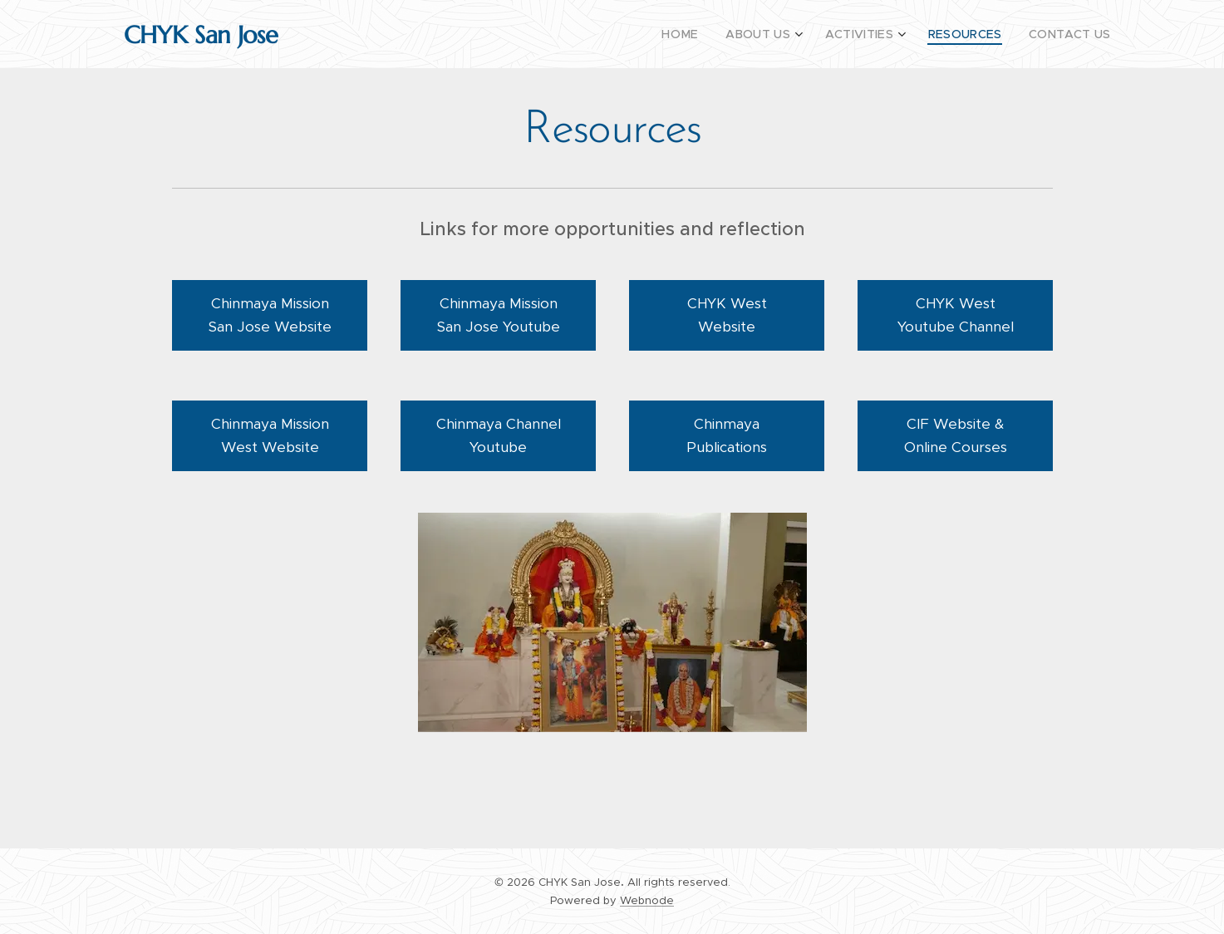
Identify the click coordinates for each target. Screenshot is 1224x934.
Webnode (647, 900)
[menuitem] (711, 34)
